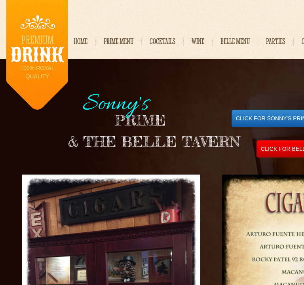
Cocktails (162, 41)
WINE (198, 41)
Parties (275, 41)
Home (80, 41)
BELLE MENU (235, 41)
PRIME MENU (118, 41)
